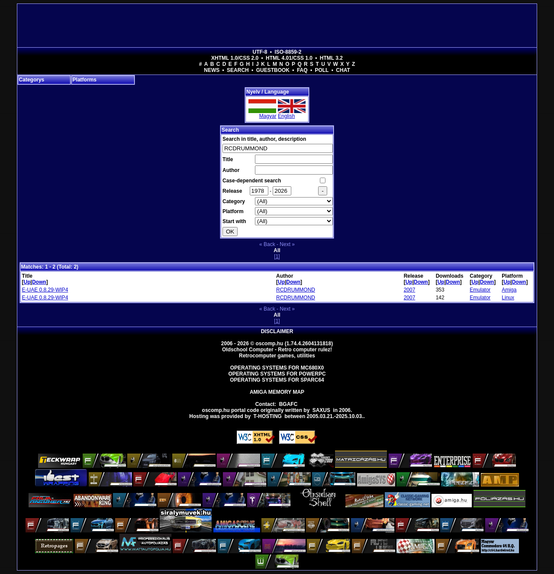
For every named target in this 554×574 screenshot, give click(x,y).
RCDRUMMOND (295, 290)
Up (27, 282)
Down (39, 282)
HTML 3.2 (331, 58)
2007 (410, 290)
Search (238, 70)
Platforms (85, 80)
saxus (321, 410)
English (286, 116)
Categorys (32, 80)
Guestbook (273, 70)
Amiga (509, 290)
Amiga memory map (277, 392)
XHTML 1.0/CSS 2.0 (234, 58)
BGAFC (288, 404)
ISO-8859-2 (287, 52)
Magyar (268, 116)
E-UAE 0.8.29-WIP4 (45, 290)
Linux (508, 298)
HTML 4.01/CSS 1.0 (289, 58)
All (277, 250)
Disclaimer (277, 331)
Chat (343, 70)
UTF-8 (260, 52)
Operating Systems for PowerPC (276, 374)
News (211, 70)
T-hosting (268, 416)
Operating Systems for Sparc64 (277, 380)
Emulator (480, 290)
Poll (322, 70)
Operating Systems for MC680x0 (277, 368)
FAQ (302, 70)
